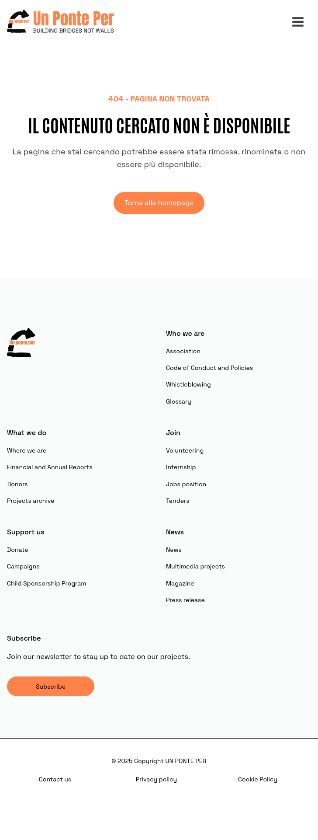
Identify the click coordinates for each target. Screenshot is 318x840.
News (174, 550)
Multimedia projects (195, 566)
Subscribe (51, 686)
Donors (17, 484)
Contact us (55, 779)
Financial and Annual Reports (50, 467)
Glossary (178, 401)
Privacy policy (156, 779)
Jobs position (186, 484)
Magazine (180, 583)
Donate (17, 550)
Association (183, 351)
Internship (181, 467)
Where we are (26, 450)
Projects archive (30, 501)
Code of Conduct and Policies (209, 368)
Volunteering (185, 450)
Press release (185, 600)
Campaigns (23, 566)
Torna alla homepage (159, 202)
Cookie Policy (257, 779)
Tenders (178, 501)
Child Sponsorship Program (46, 583)
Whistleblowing (188, 384)
